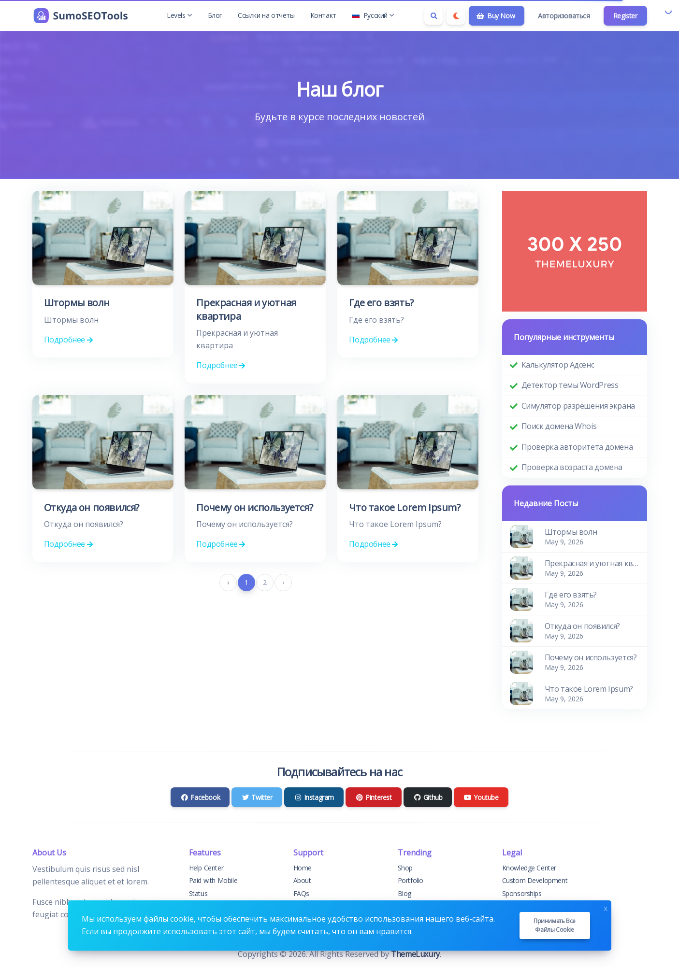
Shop (405, 867)
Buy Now (496, 15)
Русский (373, 15)
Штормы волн (77, 302)
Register (625, 15)
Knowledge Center (529, 867)
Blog (404, 893)
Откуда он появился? (91, 507)
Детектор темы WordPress (570, 385)
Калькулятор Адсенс (557, 364)
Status (198, 893)
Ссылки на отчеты (266, 15)
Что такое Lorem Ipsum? (404, 507)
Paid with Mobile (213, 880)
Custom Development (535, 880)
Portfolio (410, 880)
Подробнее (68, 339)
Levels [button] (179, 15)
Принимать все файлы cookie (555, 925)
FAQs (301, 893)
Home (302, 867)
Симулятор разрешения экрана (578, 405)
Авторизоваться (564, 15)
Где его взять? (381, 302)
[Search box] (433, 15)
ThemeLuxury (415, 954)
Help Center (206, 867)
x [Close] (605, 907)
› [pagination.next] (283, 582)
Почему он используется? (254, 507)
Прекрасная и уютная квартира (592, 563)
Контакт (323, 15)
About (302, 880)
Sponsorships (522, 893)
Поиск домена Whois (559, 426)
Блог (215, 15)
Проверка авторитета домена (577, 446)
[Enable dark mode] (456, 15)
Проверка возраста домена (571, 467)
